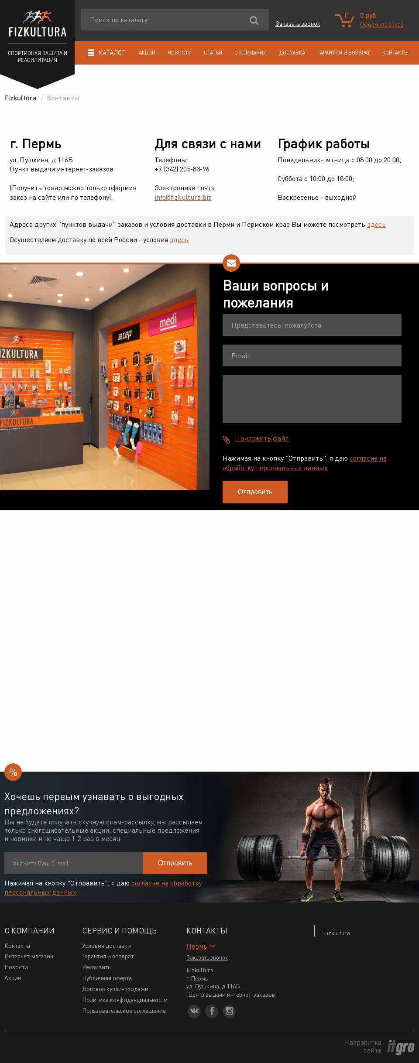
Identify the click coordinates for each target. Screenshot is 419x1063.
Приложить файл (261, 437)
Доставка (292, 52)
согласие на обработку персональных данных (305, 462)
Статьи (213, 52)
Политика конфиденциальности (125, 999)
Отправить (255, 492)
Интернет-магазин (28, 956)
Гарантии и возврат (343, 52)
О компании (250, 52)
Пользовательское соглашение (124, 1010)
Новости (180, 52)
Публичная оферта (107, 977)
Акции (147, 52)
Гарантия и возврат (108, 956)
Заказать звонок (297, 23)
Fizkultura (336, 933)
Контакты (395, 52)
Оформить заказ (382, 24)
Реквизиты (97, 967)
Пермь (196, 945)
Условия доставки (106, 945)
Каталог (107, 52)
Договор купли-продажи (115, 988)
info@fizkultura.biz (183, 197)
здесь (376, 224)
